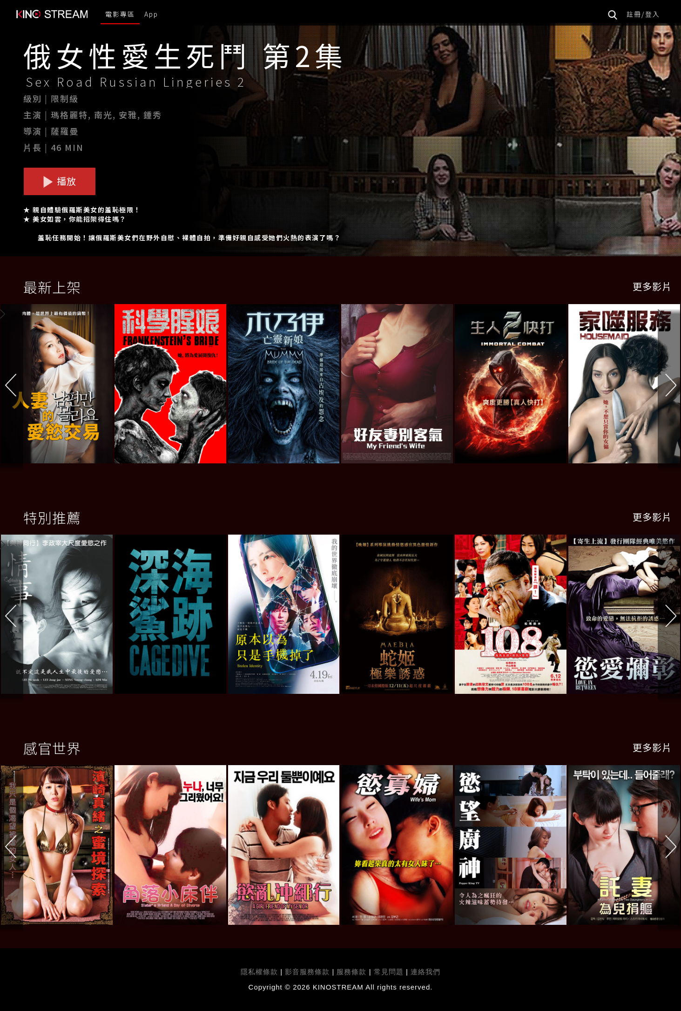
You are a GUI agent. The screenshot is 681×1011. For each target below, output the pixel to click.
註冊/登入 (643, 14)
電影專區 (120, 14)
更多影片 (652, 286)
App (151, 14)
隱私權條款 (259, 972)
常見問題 (389, 972)
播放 (59, 181)
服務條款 (353, 972)
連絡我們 (425, 972)
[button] (669, 385)
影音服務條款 (307, 972)
